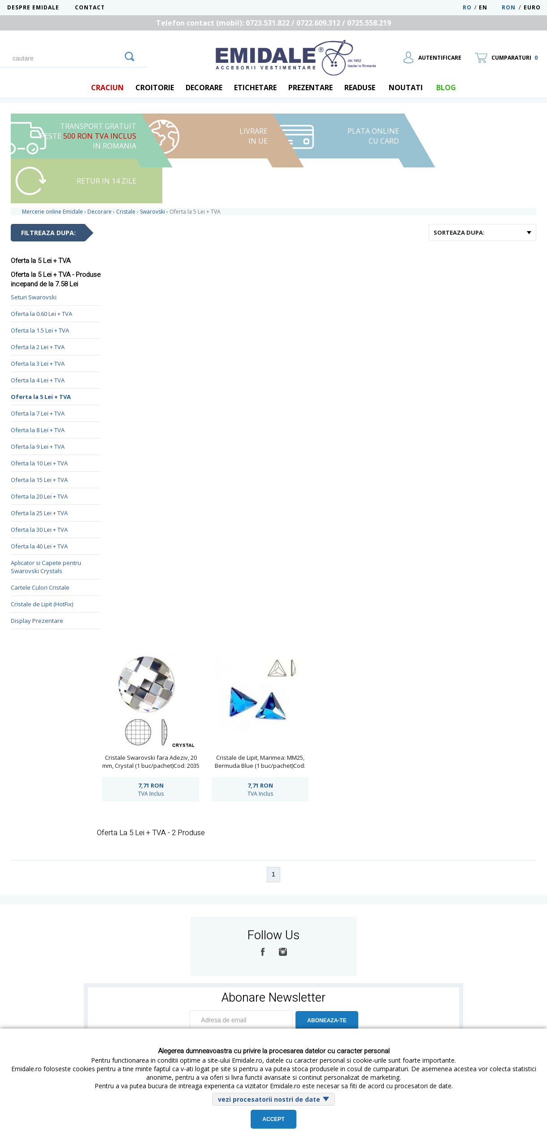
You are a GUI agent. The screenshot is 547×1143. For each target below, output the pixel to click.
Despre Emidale (33, 7)
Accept (273, 1119)
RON (509, 7)
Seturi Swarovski (33, 297)
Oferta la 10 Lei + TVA (39, 463)
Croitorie (154, 87)
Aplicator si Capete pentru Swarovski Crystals (46, 567)
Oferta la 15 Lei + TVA (39, 480)
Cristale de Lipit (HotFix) (42, 604)
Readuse (359, 87)
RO (467, 7)
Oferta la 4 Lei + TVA (38, 380)
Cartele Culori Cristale (40, 587)
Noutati (406, 87)
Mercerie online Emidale (52, 211)
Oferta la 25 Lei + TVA (39, 513)
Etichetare (255, 87)
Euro (532, 7)
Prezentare (310, 87)
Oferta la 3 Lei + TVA (38, 363)
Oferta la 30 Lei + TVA (39, 530)
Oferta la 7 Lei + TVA (38, 413)
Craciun (107, 87)
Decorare (204, 87)
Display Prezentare (37, 621)
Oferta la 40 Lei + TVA (39, 546)
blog (446, 87)
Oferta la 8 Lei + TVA (38, 430)
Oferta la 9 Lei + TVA (38, 446)
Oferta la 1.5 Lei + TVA (40, 330)
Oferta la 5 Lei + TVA (41, 397)
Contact (90, 7)
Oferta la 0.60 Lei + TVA (41, 314)
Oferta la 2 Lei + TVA (38, 347)
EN (489, 7)
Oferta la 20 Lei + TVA (39, 496)
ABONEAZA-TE (326, 1020)
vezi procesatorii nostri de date (269, 1099)
